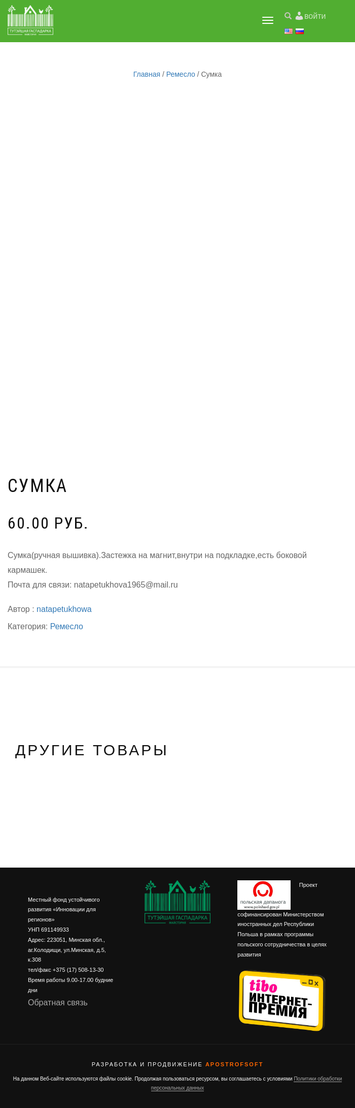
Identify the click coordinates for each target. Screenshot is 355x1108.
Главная (146, 74)
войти (315, 16)
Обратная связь (58, 1002)
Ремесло (180, 74)
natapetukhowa (64, 609)
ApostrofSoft (234, 1064)
